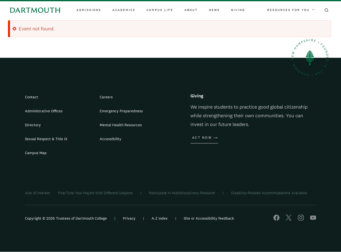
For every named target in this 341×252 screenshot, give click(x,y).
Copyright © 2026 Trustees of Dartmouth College (66, 218)
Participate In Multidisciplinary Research (182, 192)
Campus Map (36, 152)
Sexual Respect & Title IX (46, 138)
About (191, 10)
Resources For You (291, 10)
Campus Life (160, 10)
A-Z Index (160, 218)
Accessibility (110, 138)
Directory (33, 125)
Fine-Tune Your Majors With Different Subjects (95, 192)
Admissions (89, 10)
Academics (123, 10)
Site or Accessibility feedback (209, 218)
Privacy (129, 218)
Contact (31, 97)
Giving (238, 10)
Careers (106, 97)
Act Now (202, 138)
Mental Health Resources (121, 125)
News (214, 10)
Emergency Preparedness (121, 111)
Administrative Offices (44, 111)
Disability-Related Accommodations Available (269, 192)
